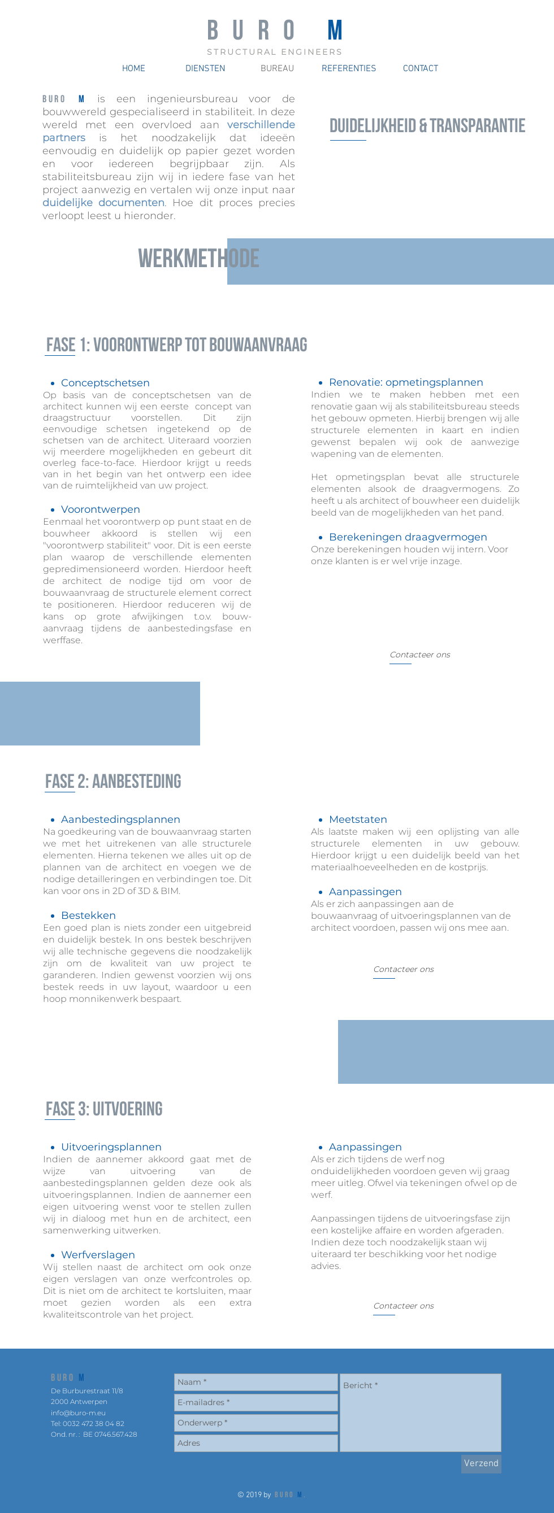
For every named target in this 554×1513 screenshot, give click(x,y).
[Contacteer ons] (419, 655)
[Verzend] (481, 1464)
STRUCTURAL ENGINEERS (275, 52)
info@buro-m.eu (78, 1413)
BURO (63, 1378)
